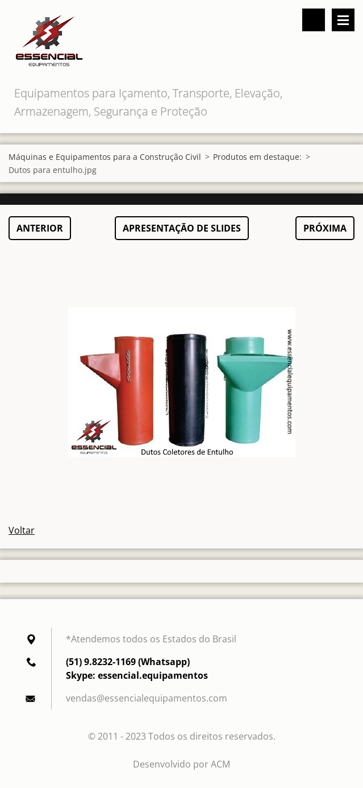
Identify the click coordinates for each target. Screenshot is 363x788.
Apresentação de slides (182, 228)
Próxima (325, 228)
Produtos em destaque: (257, 156)
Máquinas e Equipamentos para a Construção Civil (105, 156)
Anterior (39, 228)
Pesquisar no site (313, 20)
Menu (343, 20)
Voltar (22, 530)
